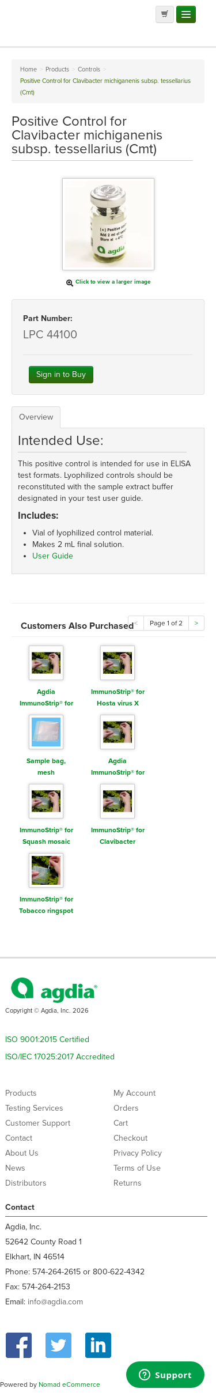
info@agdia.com (55, 1302)
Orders (126, 1108)
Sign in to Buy (61, 374)
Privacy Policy (137, 1153)
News (15, 1168)
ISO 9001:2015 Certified (47, 1039)
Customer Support (37, 1123)
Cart (120, 1123)
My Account (134, 1093)
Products (21, 1093)
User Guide (52, 556)
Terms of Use (137, 1168)
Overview (36, 417)
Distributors (26, 1183)
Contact (18, 1138)
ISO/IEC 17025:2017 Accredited (60, 1057)
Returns (127, 1183)
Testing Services (34, 1108)
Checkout (130, 1138)
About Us (22, 1153)
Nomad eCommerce (69, 1384)
